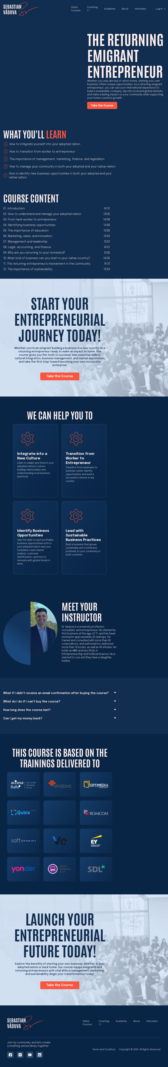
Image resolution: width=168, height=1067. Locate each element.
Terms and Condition (103, 1050)
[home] (21, 9)
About (125, 9)
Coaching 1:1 (92, 9)
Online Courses (76, 9)
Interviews (140, 9)
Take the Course (102, 105)
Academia (109, 9)
